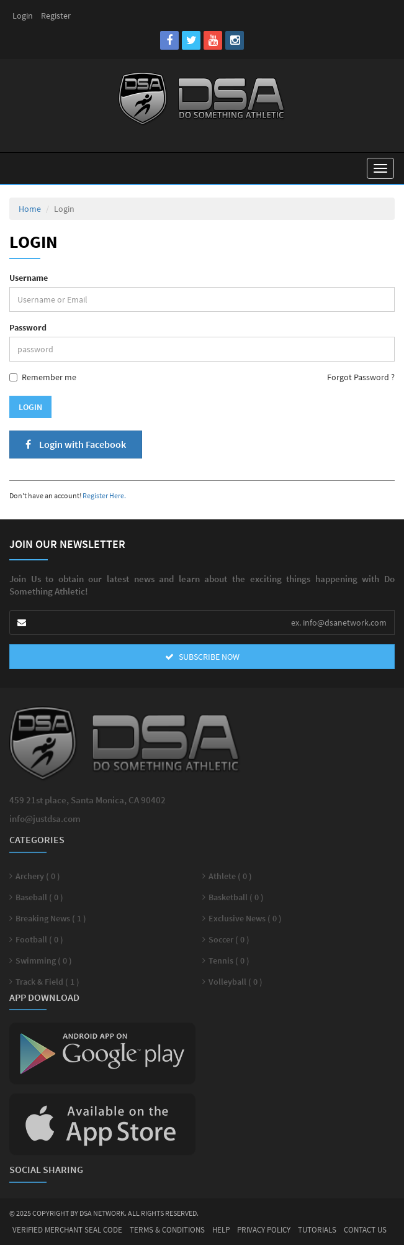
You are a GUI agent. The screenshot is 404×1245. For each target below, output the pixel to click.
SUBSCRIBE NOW (202, 656)
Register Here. (104, 495)
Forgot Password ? (361, 377)
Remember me (42, 377)
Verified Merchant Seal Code (67, 1229)
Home (30, 208)
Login (22, 15)
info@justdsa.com (45, 822)
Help (221, 1229)
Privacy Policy (263, 1229)
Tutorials (317, 1229)
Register (56, 15)
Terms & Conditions (167, 1229)
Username (28, 277)
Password (28, 327)
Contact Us (365, 1229)
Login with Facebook (75, 444)
